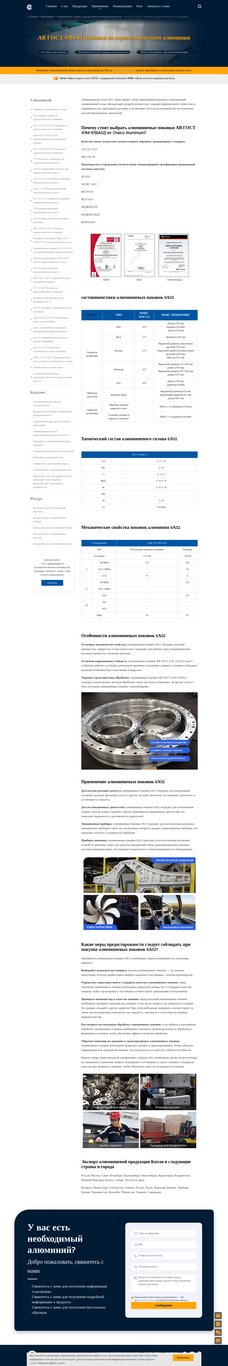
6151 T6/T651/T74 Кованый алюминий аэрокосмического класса (51, 200)
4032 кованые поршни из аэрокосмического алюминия (47, 117)
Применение (103, 7)
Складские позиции (146, 1300)
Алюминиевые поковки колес (48, 367)
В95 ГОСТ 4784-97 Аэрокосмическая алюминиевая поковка (51, 279)
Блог (143, 7)
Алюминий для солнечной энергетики (52, 469)
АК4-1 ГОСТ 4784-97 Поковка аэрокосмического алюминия (48, 230)
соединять (52, 582)
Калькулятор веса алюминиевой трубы (52, 527)
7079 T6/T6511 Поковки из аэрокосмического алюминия (47, 289)
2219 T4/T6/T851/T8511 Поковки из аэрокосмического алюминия (49, 150)
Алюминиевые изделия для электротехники (47, 403)
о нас (68, 7)
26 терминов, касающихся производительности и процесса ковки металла (52, 377)
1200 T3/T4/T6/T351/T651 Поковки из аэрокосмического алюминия (50, 127)
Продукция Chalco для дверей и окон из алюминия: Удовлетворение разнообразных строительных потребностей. (53, 481)
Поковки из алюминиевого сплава (50, 109)
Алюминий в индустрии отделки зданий (53, 451)
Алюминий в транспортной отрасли (51, 463)
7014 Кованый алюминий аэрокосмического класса (46, 210)
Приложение (47, 16)
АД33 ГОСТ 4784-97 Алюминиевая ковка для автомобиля (50, 319)
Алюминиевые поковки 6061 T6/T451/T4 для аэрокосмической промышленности (53, 250)
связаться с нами (162, 7)
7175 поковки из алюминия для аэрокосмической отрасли (48, 160)
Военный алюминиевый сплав (48, 457)
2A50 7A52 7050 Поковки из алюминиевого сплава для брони (49, 349)
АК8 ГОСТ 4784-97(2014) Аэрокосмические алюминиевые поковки (49, 138)
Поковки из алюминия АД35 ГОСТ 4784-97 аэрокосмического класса (51, 260)
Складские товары (124, 70)
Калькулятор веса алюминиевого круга (52, 543)
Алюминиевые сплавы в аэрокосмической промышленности (89, 16)
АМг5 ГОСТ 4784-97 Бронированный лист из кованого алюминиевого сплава (53, 359)
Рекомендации (126, 7)
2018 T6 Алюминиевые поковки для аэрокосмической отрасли (50, 170)
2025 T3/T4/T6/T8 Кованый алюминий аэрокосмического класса (51, 180)
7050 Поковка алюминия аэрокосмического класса (46, 269)
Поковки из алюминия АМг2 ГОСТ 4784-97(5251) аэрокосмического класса (52, 240)
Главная (55, 7)
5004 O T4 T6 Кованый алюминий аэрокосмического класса (49, 190)
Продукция (83, 7)
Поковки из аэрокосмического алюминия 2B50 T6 (48, 299)
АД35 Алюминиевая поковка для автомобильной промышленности (50, 329)
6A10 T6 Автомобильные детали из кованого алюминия (50, 339)
